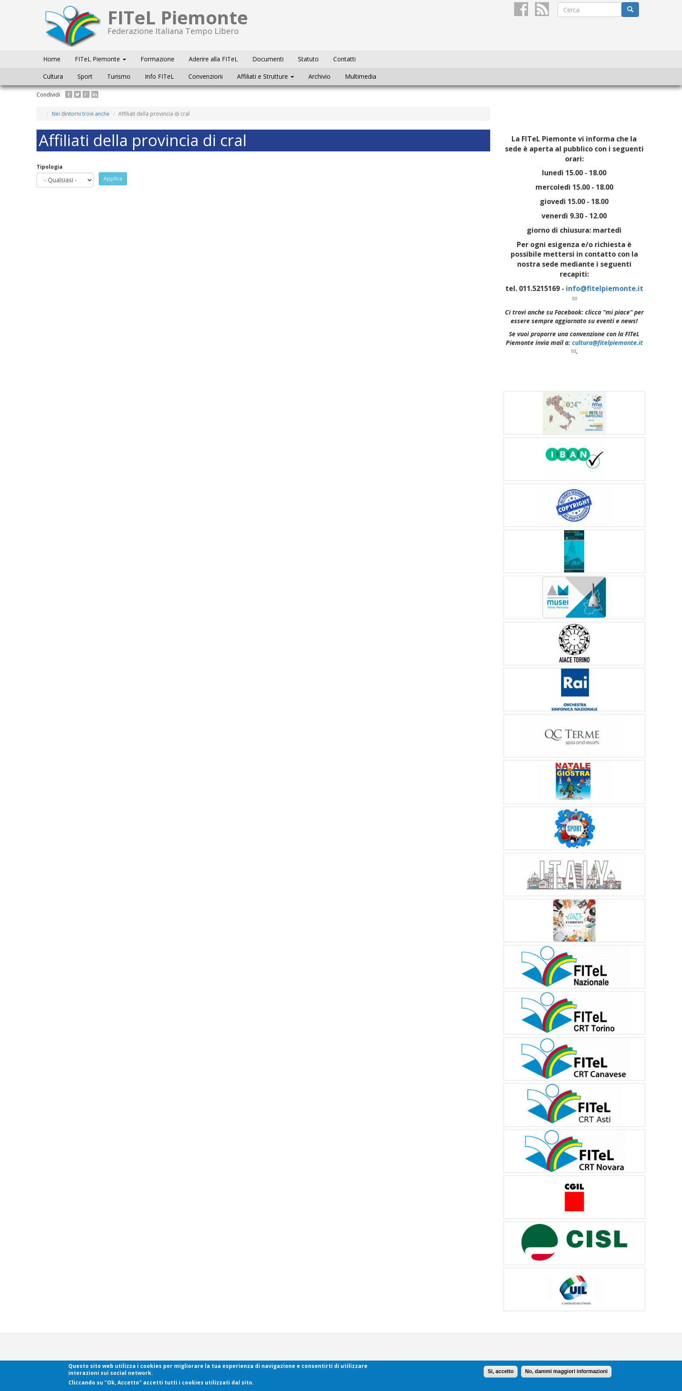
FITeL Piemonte (100, 59)
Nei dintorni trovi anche (81, 113)
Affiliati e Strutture (265, 76)
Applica (113, 178)
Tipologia (50, 167)
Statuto (308, 59)
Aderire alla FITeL (213, 59)
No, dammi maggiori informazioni (566, 1371)
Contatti (344, 59)
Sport (85, 76)
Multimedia (360, 76)
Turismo (118, 76)
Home (51, 59)
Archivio (319, 76)
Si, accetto (501, 1371)
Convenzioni (205, 76)
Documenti (268, 59)
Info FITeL (159, 76)
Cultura (53, 76)
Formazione (157, 59)
